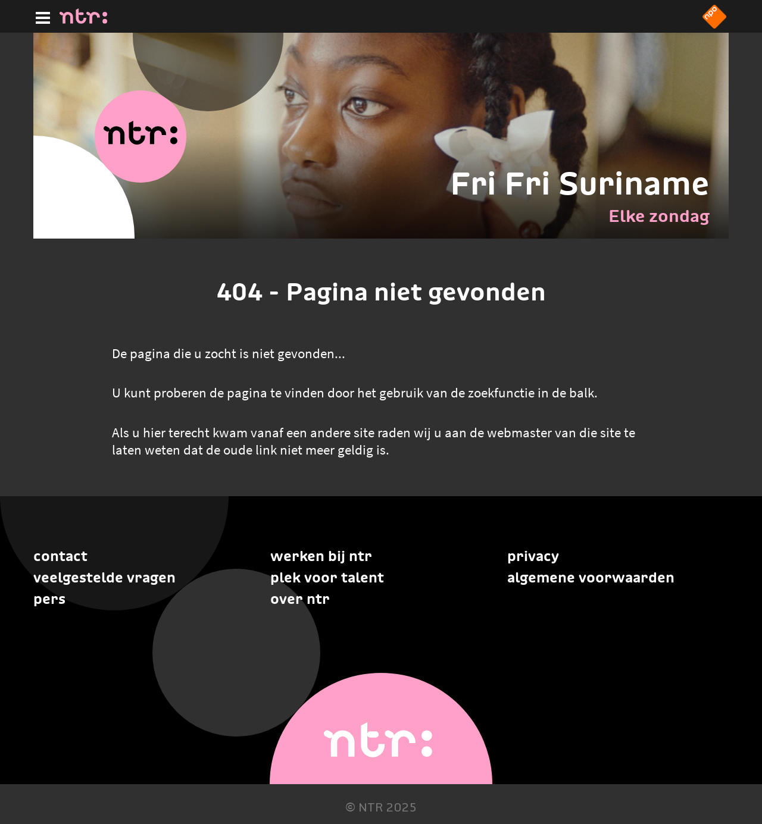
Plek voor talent (327, 577)
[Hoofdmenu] (40, 16)
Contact (60, 556)
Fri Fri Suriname (580, 183)
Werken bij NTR (321, 556)
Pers (49, 599)
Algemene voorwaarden (590, 577)
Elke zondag (659, 216)
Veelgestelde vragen (104, 577)
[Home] (83, 20)
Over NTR (300, 599)
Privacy (533, 556)
